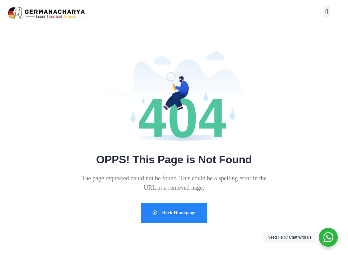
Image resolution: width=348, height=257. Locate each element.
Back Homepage (174, 212)
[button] (327, 11)
